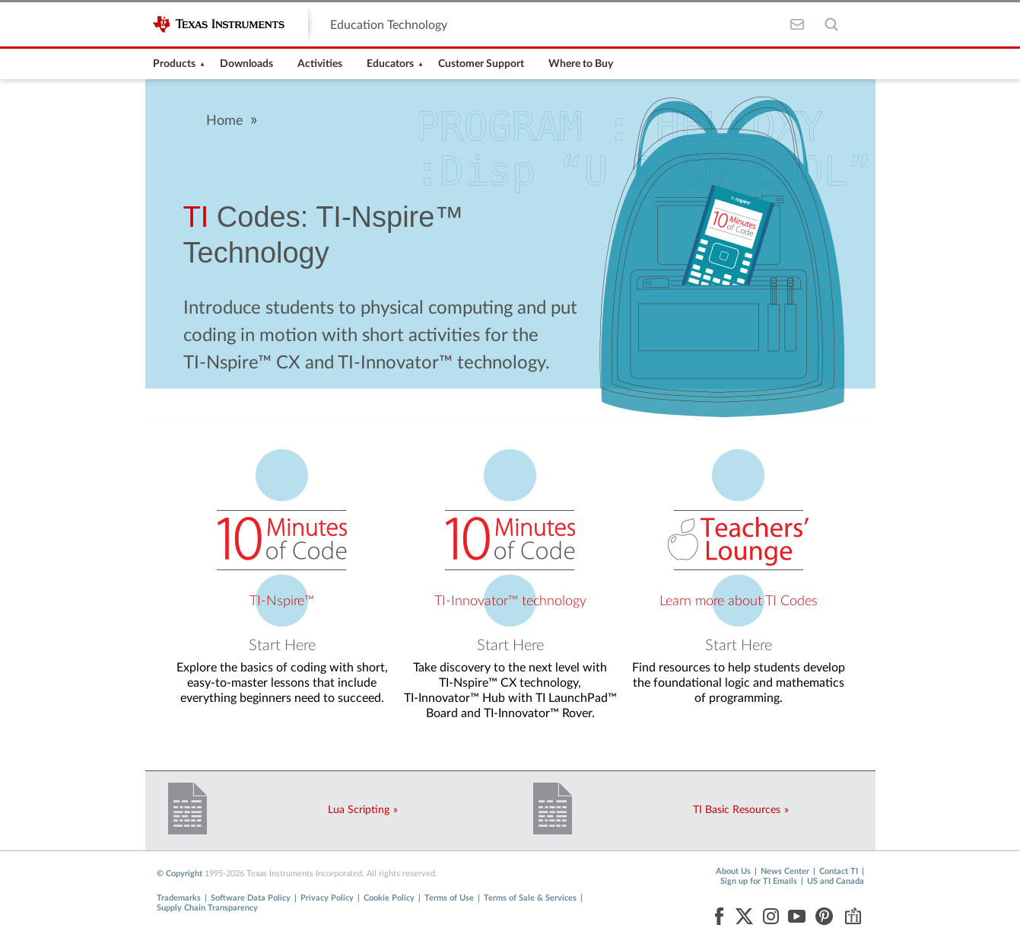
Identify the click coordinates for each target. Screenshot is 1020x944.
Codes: (246, 217)
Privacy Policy (327, 898)
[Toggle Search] (831, 24)
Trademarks (179, 898)
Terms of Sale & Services (530, 898)
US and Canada (835, 881)
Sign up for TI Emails (758, 881)
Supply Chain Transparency (207, 908)
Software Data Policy (251, 898)
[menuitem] (174, 64)
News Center (785, 871)
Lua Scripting (358, 810)
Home (224, 121)
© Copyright (179, 873)
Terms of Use (449, 898)
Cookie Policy (389, 898)
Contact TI (838, 871)
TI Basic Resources (736, 810)
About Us (733, 871)
